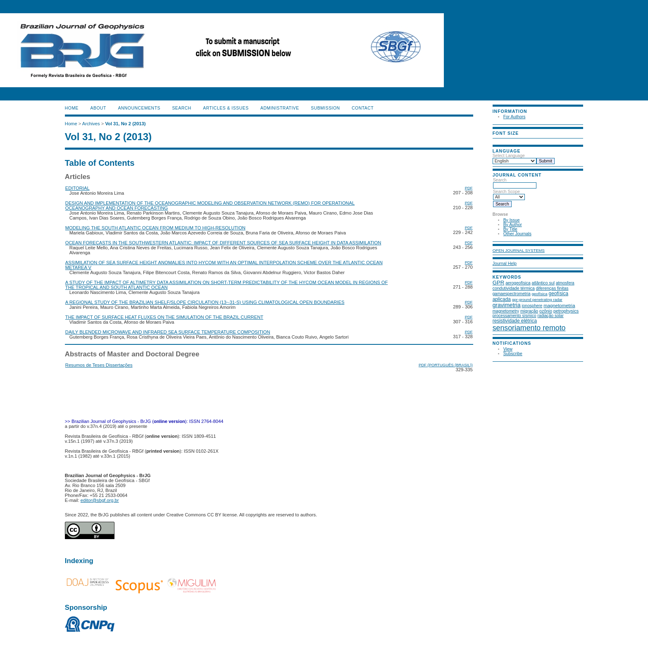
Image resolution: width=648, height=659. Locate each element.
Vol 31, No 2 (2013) (125, 123)
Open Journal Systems (519, 250)
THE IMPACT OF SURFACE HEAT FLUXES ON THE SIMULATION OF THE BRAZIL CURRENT (164, 317)
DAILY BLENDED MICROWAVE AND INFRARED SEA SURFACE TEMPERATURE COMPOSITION (167, 332)
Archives (91, 123)
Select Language (509, 155)
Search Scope (509, 194)
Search (514, 183)
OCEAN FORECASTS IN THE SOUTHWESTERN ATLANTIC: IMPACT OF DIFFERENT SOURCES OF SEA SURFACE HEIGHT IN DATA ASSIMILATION (223, 242)
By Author (512, 224)
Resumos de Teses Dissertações (99, 365)
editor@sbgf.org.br (100, 500)
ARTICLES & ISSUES (225, 108)
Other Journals (517, 234)
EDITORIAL (77, 188)
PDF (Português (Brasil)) (446, 365)
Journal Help (505, 263)
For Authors (514, 117)
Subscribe (512, 353)
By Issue (511, 220)
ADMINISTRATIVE (279, 108)
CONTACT (363, 108)
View (507, 349)
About (98, 108)
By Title (510, 229)
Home (72, 108)
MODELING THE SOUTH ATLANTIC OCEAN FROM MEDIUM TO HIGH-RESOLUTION (155, 227)
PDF (469, 188)
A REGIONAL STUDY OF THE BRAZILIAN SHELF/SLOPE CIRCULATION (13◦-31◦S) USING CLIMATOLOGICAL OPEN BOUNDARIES (205, 302)
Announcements (139, 108)
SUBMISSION (325, 108)
